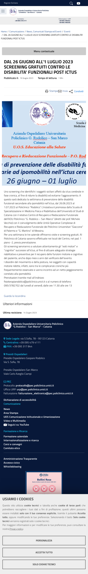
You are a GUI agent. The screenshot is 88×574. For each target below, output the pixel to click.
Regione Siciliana (11, 2)
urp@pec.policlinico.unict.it (32, 389)
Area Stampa (11, 413)
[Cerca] (71, 3)
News (7, 409)
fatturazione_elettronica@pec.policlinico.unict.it (45, 393)
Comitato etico (12, 448)
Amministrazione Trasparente (20, 459)
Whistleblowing (12, 466)
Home (4, 31)
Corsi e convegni (13, 444)
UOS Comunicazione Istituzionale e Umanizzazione (32, 417)
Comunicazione (16, 31)
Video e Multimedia (15, 421)
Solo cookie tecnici (44, 564)
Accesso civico (12, 463)
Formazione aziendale (16, 436)
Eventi (67, 31)
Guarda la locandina (14, 296)
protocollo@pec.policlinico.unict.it (35, 385)
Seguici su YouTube (16, 425)
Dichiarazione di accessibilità (20, 400)
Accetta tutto (44, 552)
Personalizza (44, 540)
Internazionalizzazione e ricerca (21, 440)
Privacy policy (16, 529)
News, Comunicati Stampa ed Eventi (44, 31)
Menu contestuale (44, 51)
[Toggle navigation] (3, 11)
